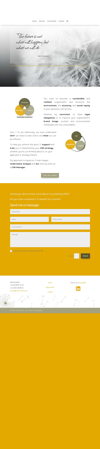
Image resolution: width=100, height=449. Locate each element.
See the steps (50, 175)
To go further (51, 21)
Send (85, 256)
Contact (61, 21)
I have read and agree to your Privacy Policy (26, 251)
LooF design (38, 310)
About (34, 21)
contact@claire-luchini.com (18, 291)
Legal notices (50, 287)
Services (42, 21)
